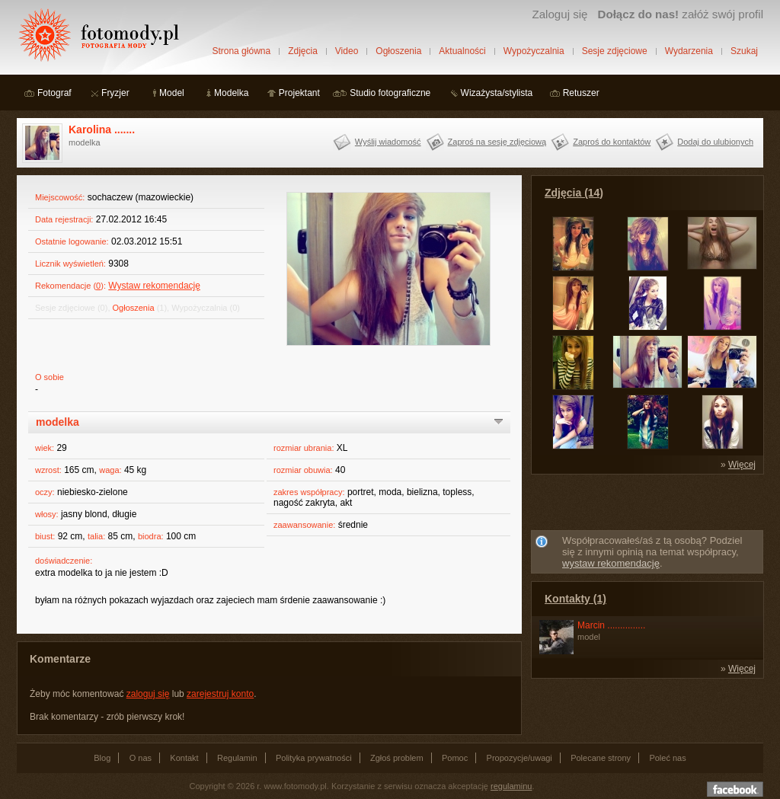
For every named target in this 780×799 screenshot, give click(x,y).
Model (171, 93)
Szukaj (744, 51)
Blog (102, 757)
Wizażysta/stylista (497, 93)
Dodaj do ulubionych (715, 141)
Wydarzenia (689, 51)
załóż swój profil (680, 14)
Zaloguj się (559, 14)
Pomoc (455, 757)
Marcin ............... (611, 625)
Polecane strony (601, 757)
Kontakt (184, 757)
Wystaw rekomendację (154, 285)
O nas (140, 757)
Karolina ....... (102, 129)
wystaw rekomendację (611, 563)
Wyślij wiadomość (388, 141)
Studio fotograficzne (390, 93)
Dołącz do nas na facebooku (735, 789)
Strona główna (241, 51)
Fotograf (54, 93)
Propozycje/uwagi (519, 757)
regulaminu (511, 786)
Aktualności (462, 51)
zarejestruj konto (220, 694)
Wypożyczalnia (533, 51)
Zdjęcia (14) (574, 193)
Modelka (231, 93)
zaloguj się (148, 694)
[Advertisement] (647, 505)
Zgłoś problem (397, 757)
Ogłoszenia (398, 51)
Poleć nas (667, 757)
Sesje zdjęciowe (614, 51)
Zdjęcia (303, 51)
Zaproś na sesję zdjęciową (497, 141)
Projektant (299, 93)
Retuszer (581, 93)
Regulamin (237, 757)
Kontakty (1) (575, 599)
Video (346, 51)
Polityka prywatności (314, 757)
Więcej (742, 464)
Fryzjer (115, 93)
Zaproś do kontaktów (612, 141)
